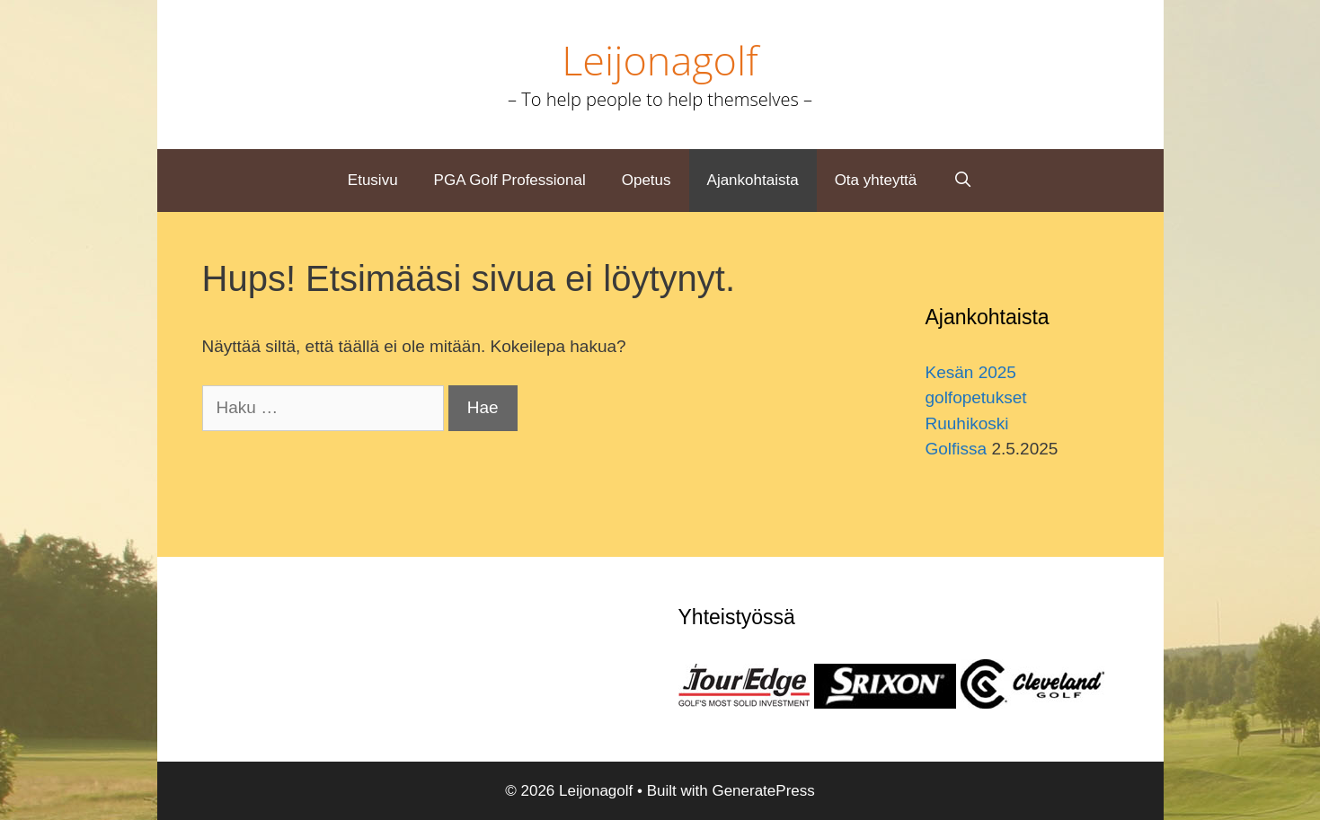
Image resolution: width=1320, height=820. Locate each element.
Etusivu (373, 180)
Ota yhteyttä (876, 180)
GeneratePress (763, 790)
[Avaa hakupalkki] (962, 180)
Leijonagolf (659, 59)
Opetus (646, 180)
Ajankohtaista (753, 180)
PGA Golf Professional (510, 180)
